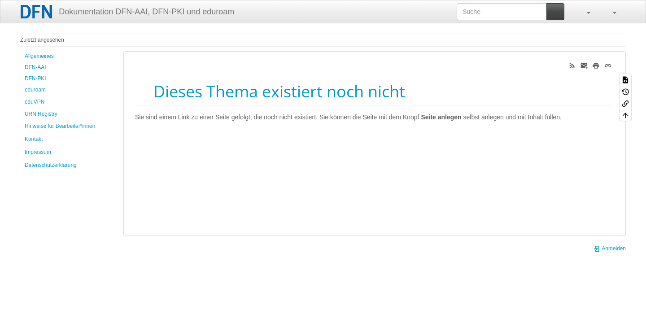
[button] (584, 11)
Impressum (38, 152)
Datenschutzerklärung (51, 165)
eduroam (35, 90)
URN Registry (41, 114)
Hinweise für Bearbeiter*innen (60, 126)
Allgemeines (39, 56)
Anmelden (610, 248)
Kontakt (34, 139)
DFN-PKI (35, 78)
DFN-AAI (35, 67)
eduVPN (34, 102)
